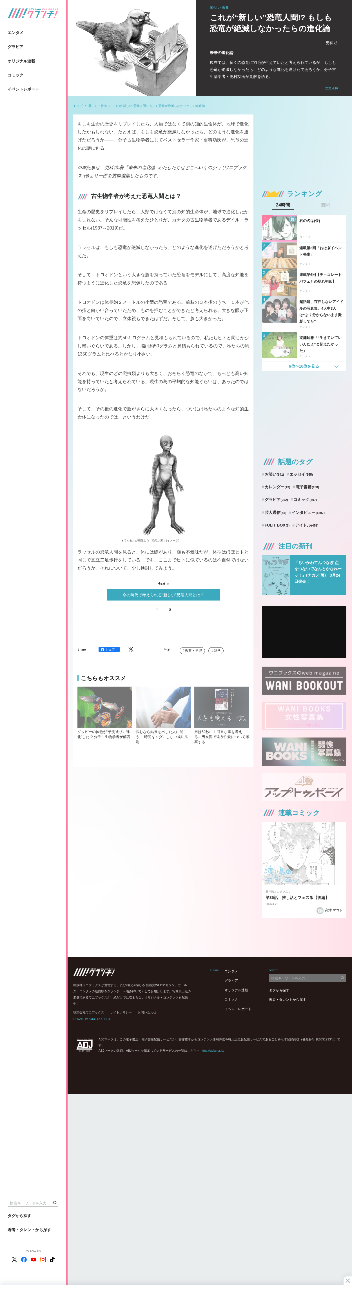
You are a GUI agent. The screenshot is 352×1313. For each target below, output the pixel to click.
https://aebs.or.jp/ (212, 1050)
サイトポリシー (121, 1012)
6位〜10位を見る (304, 366)
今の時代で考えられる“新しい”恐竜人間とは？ (163, 595)
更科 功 (332, 43)
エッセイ (301, 474)
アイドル (306, 525)
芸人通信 (275, 512)
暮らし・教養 (97, 105)
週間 (325, 205)
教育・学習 (193, 651)
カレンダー (277, 487)
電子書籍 (307, 487)
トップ (78, 105)
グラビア (15, 46)
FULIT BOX (277, 525)
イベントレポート (23, 89)
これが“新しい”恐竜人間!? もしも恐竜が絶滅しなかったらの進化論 (159, 105)
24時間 (283, 205)
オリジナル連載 (21, 61)
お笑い (274, 474)
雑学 (217, 651)
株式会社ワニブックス (88, 1012)
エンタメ (15, 32)
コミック (15, 75)
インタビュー (308, 512)
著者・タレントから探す (29, 1229)
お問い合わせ (147, 1012)
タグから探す (19, 1215)
